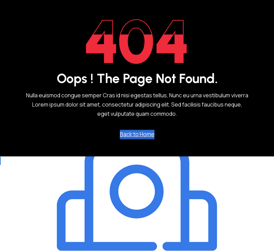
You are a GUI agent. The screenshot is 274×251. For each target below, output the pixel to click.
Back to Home (137, 134)
